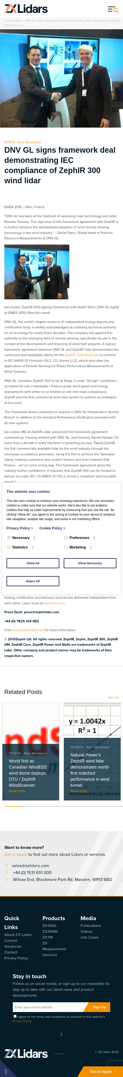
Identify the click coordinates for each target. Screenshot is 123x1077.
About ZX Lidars (18, 935)
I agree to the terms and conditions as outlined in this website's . (59, 1019)
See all (113, 697)
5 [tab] (93, 806)
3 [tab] (54, 806)
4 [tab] (73, 806)
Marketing (75, 547)
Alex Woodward (29, 142)
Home (8, 20)
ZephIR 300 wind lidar (82, 354)
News (19, 20)
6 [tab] (113, 806)
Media (88, 918)
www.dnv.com (54, 603)
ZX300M (50, 931)
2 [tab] (34, 806)
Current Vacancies (12, 943)
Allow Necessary (90, 563)
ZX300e (49, 925)
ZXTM (47, 937)
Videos (86, 931)
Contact (10, 952)
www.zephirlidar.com (28, 630)
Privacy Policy (16, 958)
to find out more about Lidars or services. (55, 851)
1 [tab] (14, 806)
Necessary (18, 538)
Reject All (33, 581)
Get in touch (104, 1071)
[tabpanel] (30, 752)
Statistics (17, 547)
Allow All (33, 563)
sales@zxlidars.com (26, 865)
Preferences (77, 538)
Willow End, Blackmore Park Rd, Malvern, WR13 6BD (58, 879)
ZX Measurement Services (54, 949)
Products (53, 918)
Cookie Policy (52, 528)
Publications (91, 925)
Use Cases (90, 937)
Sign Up (99, 1007)
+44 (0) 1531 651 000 (28, 872)
